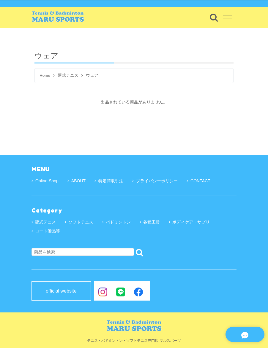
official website (61, 291)
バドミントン (118, 222)
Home (45, 75)
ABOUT (76, 180)
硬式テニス (68, 75)
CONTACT (198, 180)
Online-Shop (45, 180)
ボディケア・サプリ (191, 222)
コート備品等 (47, 231)
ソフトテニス (80, 222)
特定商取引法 (108, 180)
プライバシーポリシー (155, 180)
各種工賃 (151, 222)
